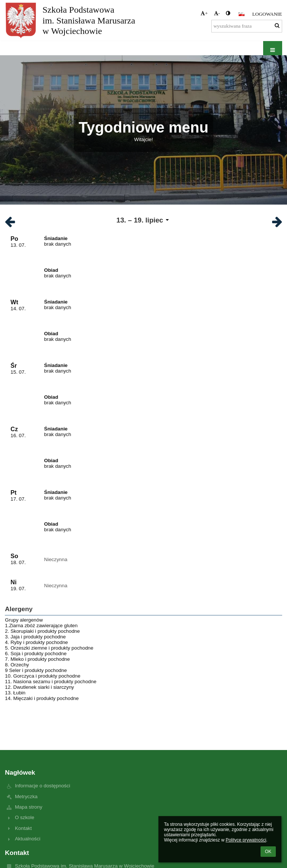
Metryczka (26, 796)
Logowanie (267, 14)
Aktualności (27, 838)
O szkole (24, 817)
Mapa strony (28, 807)
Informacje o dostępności (42, 785)
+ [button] (204, 13)
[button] (241, 14)
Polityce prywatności (246, 840)
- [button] (217, 13)
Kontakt (23, 828)
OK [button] (268, 851)
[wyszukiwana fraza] (246, 26)
